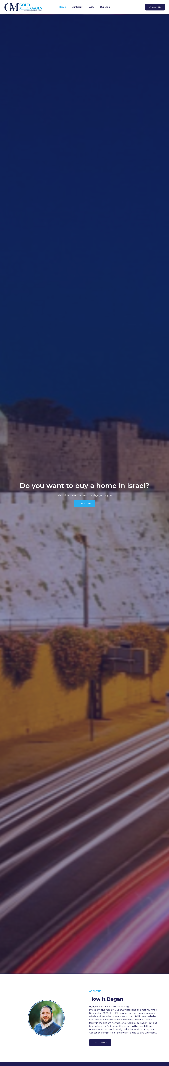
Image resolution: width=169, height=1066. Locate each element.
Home (62, 7)
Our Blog (105, 7)
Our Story (76, 7)
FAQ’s (91, 7)
